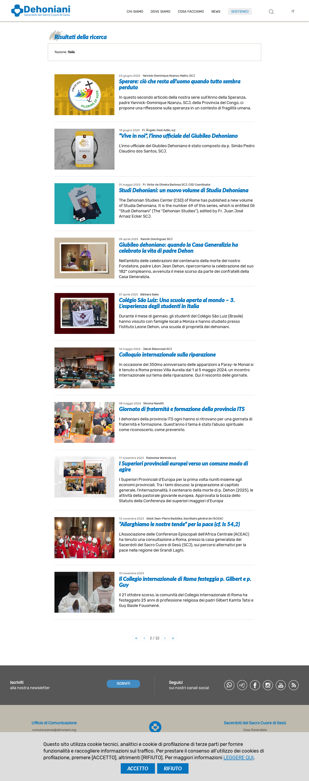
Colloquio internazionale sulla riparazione (167, 354)
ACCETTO (137, 768)
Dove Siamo (160, 11)
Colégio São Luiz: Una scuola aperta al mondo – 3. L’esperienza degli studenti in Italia (177, 303)
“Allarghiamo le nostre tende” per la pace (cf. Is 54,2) (179, 524)
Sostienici (240, 12)
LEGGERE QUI (238, 758)
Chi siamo (135, 11)
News (215, 11)
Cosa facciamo (191, 11)
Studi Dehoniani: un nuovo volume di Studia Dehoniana (183, 190)
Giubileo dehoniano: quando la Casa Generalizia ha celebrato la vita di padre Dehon (178, 247)
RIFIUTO (173, 768)
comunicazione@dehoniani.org (54, 730)
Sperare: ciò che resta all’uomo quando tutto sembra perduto (179, 84)
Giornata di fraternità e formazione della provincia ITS (182, 409)
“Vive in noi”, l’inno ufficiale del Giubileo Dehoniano (178, 135)
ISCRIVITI (123, 684)
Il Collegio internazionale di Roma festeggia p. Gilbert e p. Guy (185, 581)
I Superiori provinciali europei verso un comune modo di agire (183, 466)
